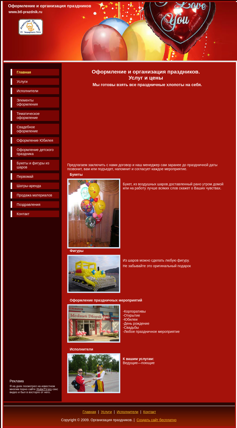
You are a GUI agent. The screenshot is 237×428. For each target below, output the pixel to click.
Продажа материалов (34, 195)
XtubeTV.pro (44, 389)
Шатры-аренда (29, 186)
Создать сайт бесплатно (157, 420)
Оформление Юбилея (35, 140)
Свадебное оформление (27, 129)
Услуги (22, 82)
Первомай (25, 176)
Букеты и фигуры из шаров (33, 165)
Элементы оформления (27, 102)
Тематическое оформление (28, 116)
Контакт (23, 214)
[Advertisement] (31, 298)
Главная (24, 72)
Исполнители (27, 91)
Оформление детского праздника (35, 152)
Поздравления (28, 205)
